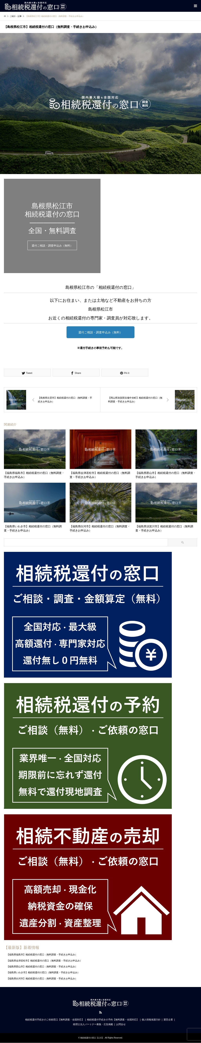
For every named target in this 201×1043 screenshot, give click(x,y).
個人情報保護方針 (151, 1019)
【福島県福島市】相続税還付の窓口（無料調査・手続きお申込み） (42, 954)
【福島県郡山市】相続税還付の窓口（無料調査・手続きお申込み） (42, 966)
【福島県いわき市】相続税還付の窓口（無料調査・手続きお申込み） (43, 972)
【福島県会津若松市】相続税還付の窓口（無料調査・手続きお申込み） (44, 960)
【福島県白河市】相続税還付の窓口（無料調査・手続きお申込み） (42, 978)
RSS (100, 1012)
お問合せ (121, 1024)
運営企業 (168, 1019)
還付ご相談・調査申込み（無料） (52, 245)
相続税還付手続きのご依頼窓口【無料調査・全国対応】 (54, 1019)
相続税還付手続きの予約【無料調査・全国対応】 (113, 1019)
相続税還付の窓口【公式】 (92, 1038)
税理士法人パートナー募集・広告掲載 (93, 1024)
